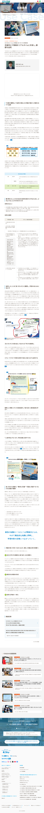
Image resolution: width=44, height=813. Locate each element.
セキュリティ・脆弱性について (17, 807)
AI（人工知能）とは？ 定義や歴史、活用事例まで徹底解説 (28, 791)
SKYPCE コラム (22, 778)
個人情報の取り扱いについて (18, 805)
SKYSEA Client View (9, 768)
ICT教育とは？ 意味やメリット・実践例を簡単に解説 (28, 795)
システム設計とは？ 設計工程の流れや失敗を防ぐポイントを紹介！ (30, 789)
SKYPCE (9, 771)
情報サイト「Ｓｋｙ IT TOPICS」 (24, 776)
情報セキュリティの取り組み (36, 805)
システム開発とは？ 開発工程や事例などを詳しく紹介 (28, 788)
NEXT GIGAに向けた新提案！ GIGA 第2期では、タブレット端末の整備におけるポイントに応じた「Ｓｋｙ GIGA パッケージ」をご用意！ (22, 742)
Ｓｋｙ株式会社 (23, 810)
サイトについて (27, 805)
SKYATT (9, 779)
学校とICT (3, 798)
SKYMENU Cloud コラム (24, 782)
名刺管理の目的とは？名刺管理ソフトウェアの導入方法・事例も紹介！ (31, 797)
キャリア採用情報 (22, 771)
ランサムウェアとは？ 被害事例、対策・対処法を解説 (28, 799)
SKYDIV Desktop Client (9, 774)
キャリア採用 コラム (23, 784)
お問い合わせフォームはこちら (23, 728)
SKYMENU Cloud (9, 784)
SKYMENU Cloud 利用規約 (6, 805)
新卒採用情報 (22, 767)
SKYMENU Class (9, 789)
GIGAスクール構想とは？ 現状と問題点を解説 (27, 793)
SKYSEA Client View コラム (24, 780)
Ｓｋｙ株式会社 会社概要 (6, 807)
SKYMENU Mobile (9, 787)
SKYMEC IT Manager (9, 776)
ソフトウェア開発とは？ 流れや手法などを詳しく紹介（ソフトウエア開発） (31, 786)
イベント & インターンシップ (24, 769)
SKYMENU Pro (9, 792)
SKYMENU (3, 781)
